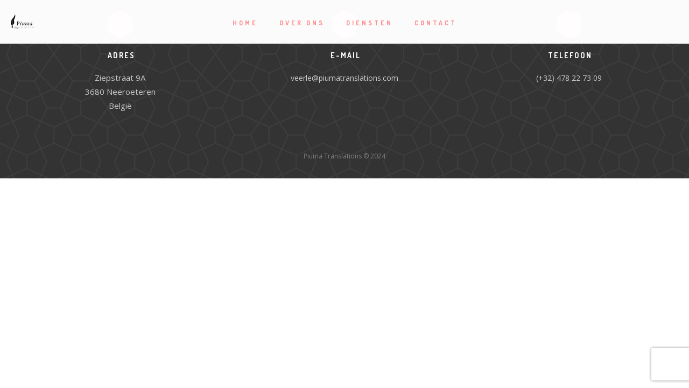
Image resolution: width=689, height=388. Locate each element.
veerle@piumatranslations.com (344, 78)
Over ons (302, 23)
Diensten (369, 23)
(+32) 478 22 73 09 (569, 78)
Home (245, 23)
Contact (435, 23)
